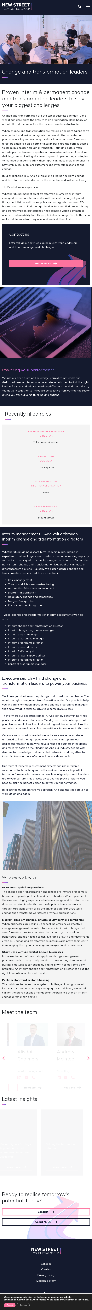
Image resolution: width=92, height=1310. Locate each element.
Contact (43, 1211)
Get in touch (43, 263)
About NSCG (43, 1222)
